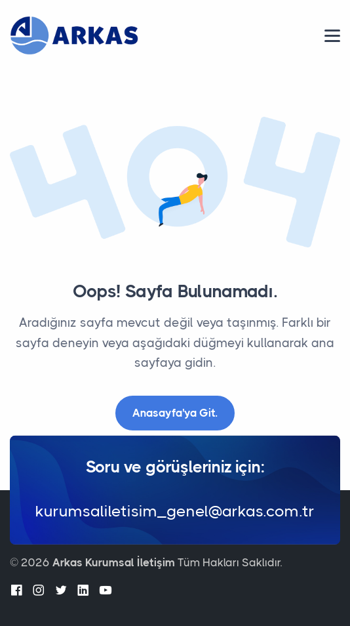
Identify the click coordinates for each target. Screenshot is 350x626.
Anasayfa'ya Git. (175, 412)
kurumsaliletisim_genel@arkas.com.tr (175, 511)
